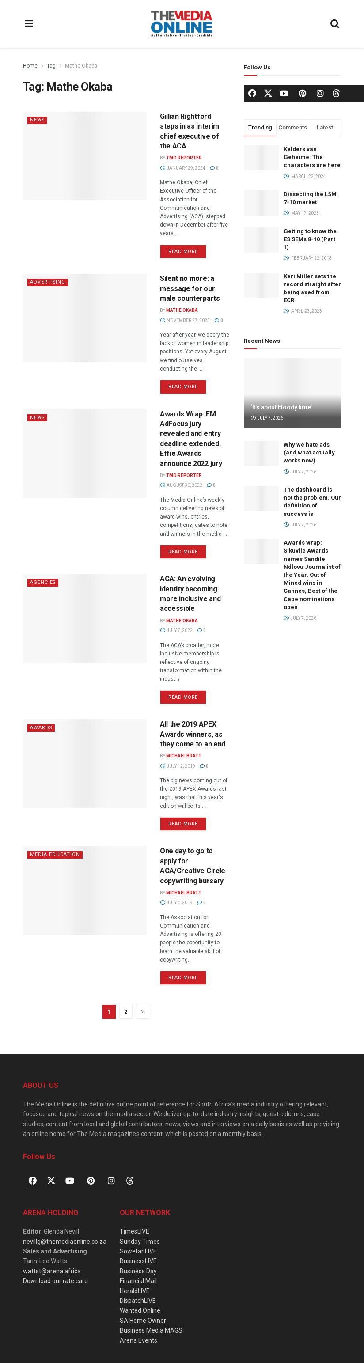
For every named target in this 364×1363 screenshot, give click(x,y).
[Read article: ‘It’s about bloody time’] (292, 393)
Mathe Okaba (81, 66)
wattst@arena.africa (52, 1271)
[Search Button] (335, 24)
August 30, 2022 (181, 485)
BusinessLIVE (138, 1261)
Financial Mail (138, 1280)
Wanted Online (140, 1310)
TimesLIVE (134, 1231)
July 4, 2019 (176, 902)
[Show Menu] (29, 24)
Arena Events (138, 1340)
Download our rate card (55, 1280)
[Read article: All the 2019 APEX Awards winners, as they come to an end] (85, 763)
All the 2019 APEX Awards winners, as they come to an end (192, 734)
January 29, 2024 (182, 168)
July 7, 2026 (266, 418)
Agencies (43, 582)
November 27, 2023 (185, 320)
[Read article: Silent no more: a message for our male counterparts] (85, 318)
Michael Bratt (183, 755)
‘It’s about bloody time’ (280, 407)
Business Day (138, 1271)
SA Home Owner (143, 1320)
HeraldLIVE (135, 1291)
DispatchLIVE (138, 1300)
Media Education (55, 854)
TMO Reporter (184, 157)
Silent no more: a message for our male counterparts (190, 288)
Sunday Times (140, 1241)
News (38, 120)
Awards (41, 728)
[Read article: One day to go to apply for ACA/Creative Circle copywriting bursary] (85, 890)
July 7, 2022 (176, 630)
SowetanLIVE (138, 1251)
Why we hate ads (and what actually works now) (309, 452)
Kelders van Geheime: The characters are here (312, 157)
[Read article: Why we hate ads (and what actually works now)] (261, 453)
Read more (187, 249)
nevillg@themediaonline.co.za (64, 1241)
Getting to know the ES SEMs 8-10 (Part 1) (310, 239)
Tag (51, 66)
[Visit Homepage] (181, 24)
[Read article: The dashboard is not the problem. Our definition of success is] (261, 498)
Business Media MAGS (151, 1330)
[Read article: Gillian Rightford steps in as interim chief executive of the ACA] (85, 156)
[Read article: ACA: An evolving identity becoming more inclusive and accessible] (85, 618)
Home (30, 66)
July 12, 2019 (177, 766)
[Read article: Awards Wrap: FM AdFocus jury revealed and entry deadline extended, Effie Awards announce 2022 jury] (85, 453)
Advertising (48, 282)
